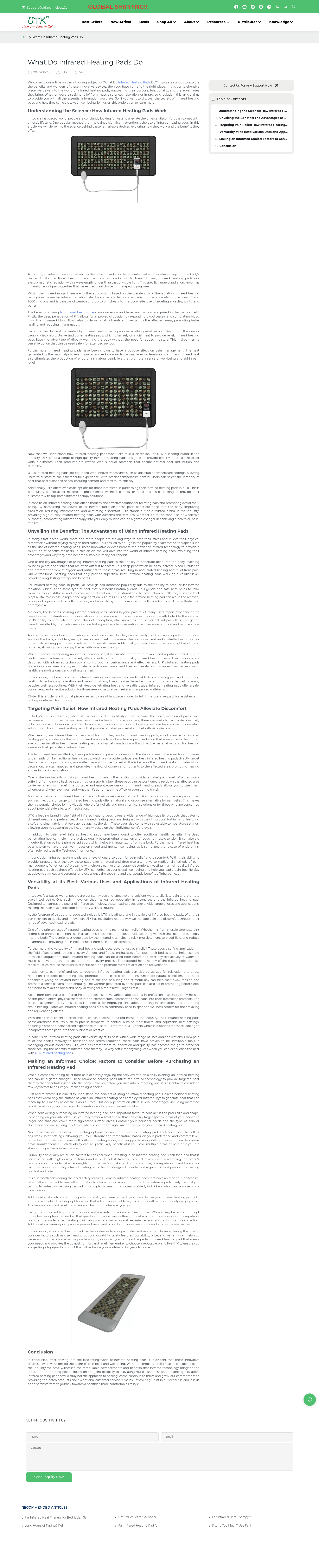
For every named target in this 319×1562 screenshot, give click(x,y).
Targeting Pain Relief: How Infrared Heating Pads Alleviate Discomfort (253, 125)
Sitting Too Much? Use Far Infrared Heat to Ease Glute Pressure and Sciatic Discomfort (231, 1525)
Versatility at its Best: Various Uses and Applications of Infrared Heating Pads (254, 132)
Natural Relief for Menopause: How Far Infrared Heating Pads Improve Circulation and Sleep (137, 1517)
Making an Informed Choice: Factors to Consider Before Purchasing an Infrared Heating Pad (253, 139)
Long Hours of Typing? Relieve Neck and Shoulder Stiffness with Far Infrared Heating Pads (44, 1525)
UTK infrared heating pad (53, 1053)
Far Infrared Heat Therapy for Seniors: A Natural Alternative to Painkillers (231, 1517)
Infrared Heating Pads (134, 82)
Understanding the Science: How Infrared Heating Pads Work (253, 111)
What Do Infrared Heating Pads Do (57, 37)
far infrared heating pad (77, 312)
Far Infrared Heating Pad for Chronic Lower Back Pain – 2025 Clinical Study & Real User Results (137, 1525)
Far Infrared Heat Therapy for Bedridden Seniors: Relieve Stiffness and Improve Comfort (55, 1517)
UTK (25, 37)
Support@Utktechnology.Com (84, 7)
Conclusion (227, 146)
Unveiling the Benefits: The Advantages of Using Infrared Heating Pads (253, 118)
